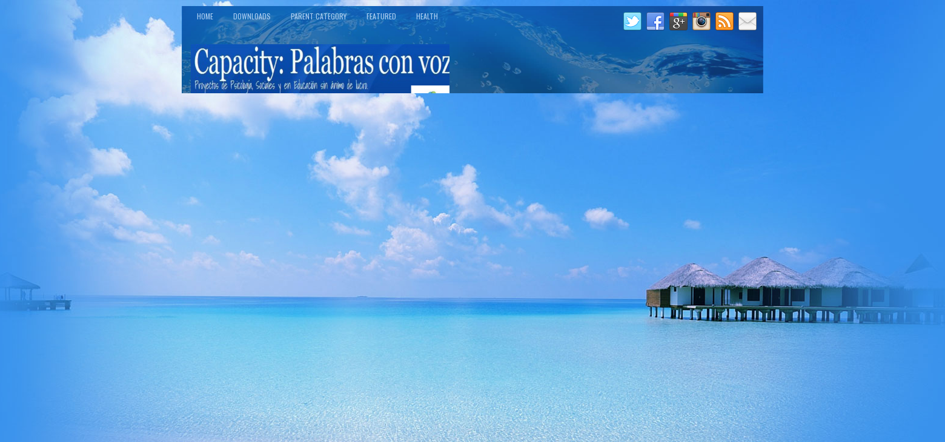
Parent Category (318, 16)
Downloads (252, 16)
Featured (381, 16)
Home (205, 16)
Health (427, 16)
